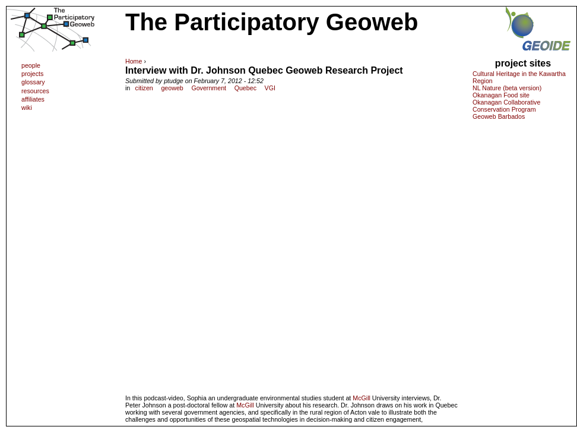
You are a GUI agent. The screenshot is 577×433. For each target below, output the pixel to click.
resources (35, 90)
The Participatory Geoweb (271, 22)
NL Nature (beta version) (507, 87)
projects (32, 73)
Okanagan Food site (501, 95)
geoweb (172, 87)
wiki (26, 107)
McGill (361, 398)
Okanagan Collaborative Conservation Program (506, 106)
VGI (270, 87)
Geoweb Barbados (499, 116)
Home (133, 61)
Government (208, 87)
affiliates (33, 99)
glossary (33, 82)
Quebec (245, 87)
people (30, 65)
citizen (144, 87)
